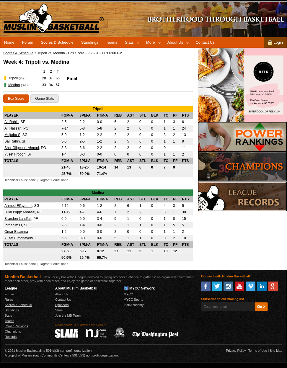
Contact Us (204, 42)
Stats (130, 43)
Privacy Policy (236, 350)
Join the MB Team (68, 315)
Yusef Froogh (14, 154)
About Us (176, 43)
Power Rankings (242, 137)
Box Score (16, 99)
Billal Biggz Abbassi (19, 212)
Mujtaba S (12, 135)
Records (242, 196)
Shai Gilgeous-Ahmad (21, 148)
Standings (89, 42)
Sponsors (62, 305)
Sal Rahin (12, 141)
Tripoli (13, 78)
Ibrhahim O (13, 225)
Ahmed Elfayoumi (18, 206)
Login (275, 42)
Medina (14, 85)
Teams (111, 42)
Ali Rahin (11, 122)
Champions (242, 166)
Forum (27, 42)
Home (9, 42)
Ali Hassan (12, 128)
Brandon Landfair (17, 219)
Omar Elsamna (16, 232)
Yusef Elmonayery (18, 238)
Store (59, 310)
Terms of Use (257, 350)
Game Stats (44, 99)
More (151, 43)
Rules (9, 299)
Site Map (276, 350)
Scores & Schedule (57, 42)
